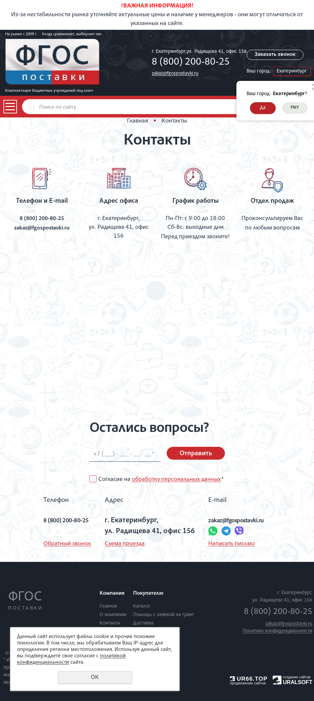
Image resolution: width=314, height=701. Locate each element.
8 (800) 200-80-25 (191, 63)
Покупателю (148, 593)
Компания (112, 593)
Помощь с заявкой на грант (163, 614)
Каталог (141, 606)
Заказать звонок (277, 55)
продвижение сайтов (248, 683)
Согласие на (161, 480)
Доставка (143, 623)
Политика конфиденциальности (277, 631)
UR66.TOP (249, 679)
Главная (137, 121)
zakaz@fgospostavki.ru (175, 73)
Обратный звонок (56, 544)
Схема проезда (122, 544)
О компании (113, 614)
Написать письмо (228, 544)
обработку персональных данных (176, 480)
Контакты (110, 623)
